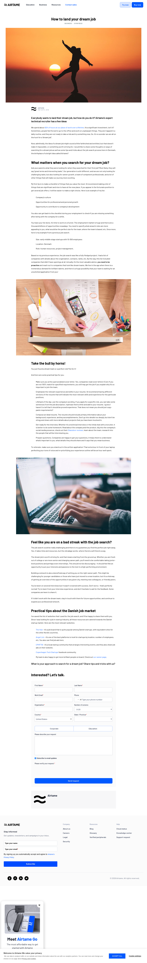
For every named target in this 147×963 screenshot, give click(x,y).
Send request (73, 781)
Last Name (78, 685)
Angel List (40, 637)
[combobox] (77, 699)
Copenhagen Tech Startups (47, 652)
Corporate (54, 728)
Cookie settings (135, 956)
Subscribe (30, 864)
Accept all (117, 956)
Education (93, 728)
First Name (39, 685)
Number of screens (81, 705)
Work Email (39, 695)
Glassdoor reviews (75, 430)
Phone (76, 695)
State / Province (80, 715)
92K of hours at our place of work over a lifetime (64, 127)
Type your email (11, 849)
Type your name (11, 843)
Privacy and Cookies (29, 959)
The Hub (39, 629)
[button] (39, 905)
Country (38, 715)
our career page (99, 657)
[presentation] (52, 770)
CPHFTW (39, 645)
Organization (40, 705)
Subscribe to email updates (47, 758)
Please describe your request (45, 734)
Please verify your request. (45, 763)
